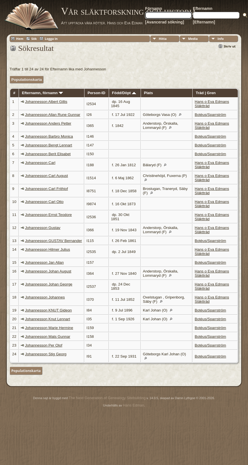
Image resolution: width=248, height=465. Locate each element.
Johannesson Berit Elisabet (48, 154)
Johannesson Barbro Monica (49, 136)
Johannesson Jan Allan (44, 262)
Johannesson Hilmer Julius (47, 249)
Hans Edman (133, 405)
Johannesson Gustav (42, 228)
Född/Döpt (124, 93)
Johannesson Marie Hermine (49, 328)
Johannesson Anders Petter (48, 123)
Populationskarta (26, 79)
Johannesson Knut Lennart (47, 319)
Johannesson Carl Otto (44, 202)
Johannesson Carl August (46, 176)
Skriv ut (230, 46)
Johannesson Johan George (48, 284)
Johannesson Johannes (45, 297)
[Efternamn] (204, 22)
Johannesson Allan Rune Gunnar (53, 115)
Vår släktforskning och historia (129, 11)
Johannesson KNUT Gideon (48, 310)
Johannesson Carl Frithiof (46, 189)
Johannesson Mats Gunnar (47, 336)
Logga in (51, 38)
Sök (34, 38)
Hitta (163, 38)
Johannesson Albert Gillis (46, 102)
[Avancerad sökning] (164, 22)
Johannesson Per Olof (43, 345)
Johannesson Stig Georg (46, 354)
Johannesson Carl (40, 163)
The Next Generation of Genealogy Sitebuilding (107, 398)
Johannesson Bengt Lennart (48, 145)
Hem (19, 38)
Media (193, 38)
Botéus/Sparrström (210, 115)
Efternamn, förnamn (42, 93)
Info (220, 38)
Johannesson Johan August (48, 271)
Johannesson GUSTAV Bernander (53, 241)
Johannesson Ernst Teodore (48, 215)
